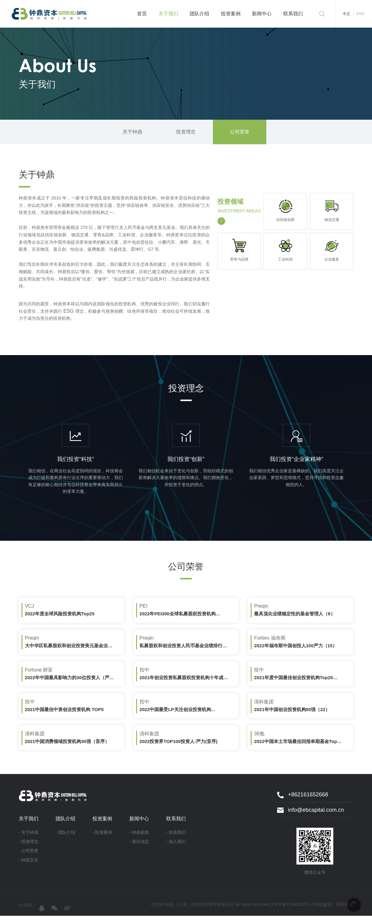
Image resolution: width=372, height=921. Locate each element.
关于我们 (168, 13)
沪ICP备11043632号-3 (291, 909)
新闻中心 (262, 13)
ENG (360, 14)
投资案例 (231, 13)
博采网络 (344, 909)
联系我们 (293, 13)
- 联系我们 (176, 837)
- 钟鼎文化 (29, 865)
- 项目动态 (139, 846)
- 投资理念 (29, 846)
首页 (142, 13)
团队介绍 (199, 13)
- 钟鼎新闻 (139, 837)
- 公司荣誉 (29, 855)
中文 (346, 14)
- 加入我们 (176, 846)
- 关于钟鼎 (29, 837)
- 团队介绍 (66, 837)
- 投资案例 (102, 837)
